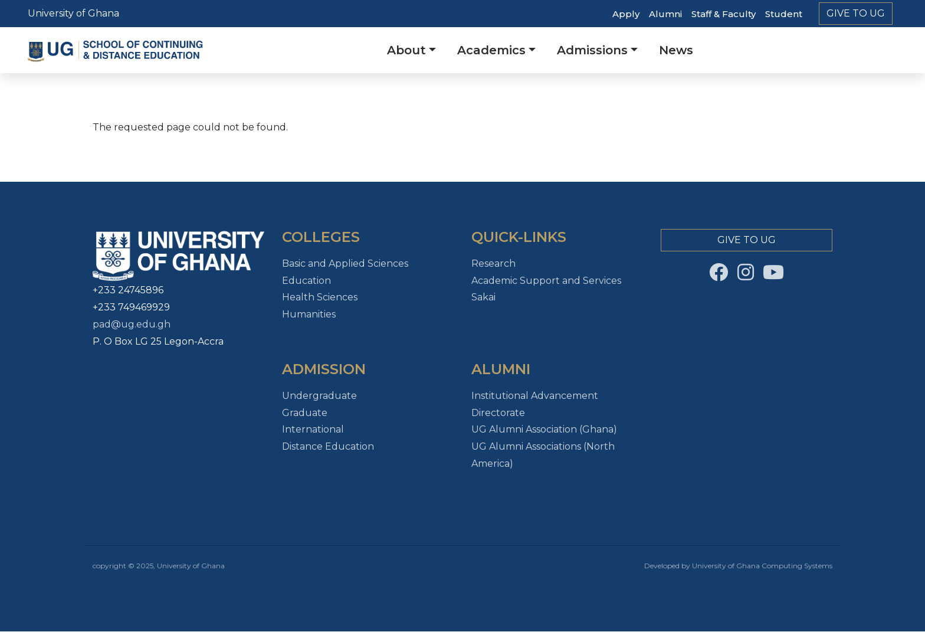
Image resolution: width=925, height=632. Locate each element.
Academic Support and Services (546, 280)
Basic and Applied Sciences (345, 263)
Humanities (309, 314)
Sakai (483, 297)
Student (783, 13)
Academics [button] (491, 50)
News (676, 50)
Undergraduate (319, 395)
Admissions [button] (592, 50)
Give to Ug (855, 13)
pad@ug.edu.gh (131, 324)
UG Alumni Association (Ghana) (544, 429)
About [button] (406, 50)
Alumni (665, 13)
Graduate (304, 412)
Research (493, 263)
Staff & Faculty (723, 13)
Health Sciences (319, 297)
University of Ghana (73, 13)
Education (306, 280)
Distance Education (328, 446)
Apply (625, 13)
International (313, 429)
